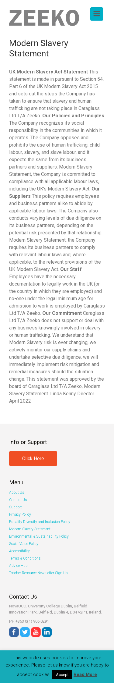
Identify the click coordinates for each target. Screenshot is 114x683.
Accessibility (19, 551)
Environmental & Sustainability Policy (39, 536)
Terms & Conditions (25, 558)
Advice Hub (18, 566)
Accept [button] (62, 674)
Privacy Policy (20, 514)
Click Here (33, 458)
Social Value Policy (23, 544)
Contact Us (18, 500)
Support (15, 507)
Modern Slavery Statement (29, 529)
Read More (85, 674)
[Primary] (96, 13)
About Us (16, 492)
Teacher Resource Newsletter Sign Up (38, 573)
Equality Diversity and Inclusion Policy (39, 522)
